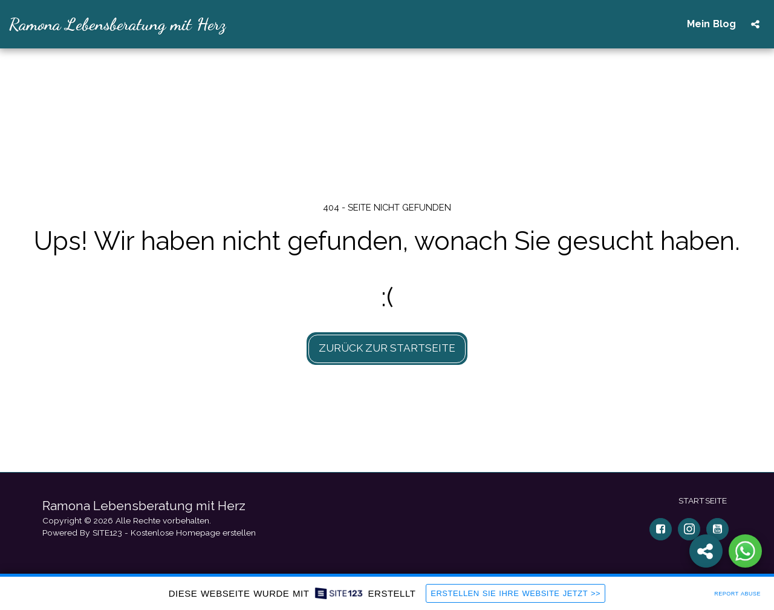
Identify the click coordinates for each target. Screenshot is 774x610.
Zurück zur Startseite (387, 348)
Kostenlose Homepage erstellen (193, 532)
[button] (755, 24)
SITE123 (107, 532)
